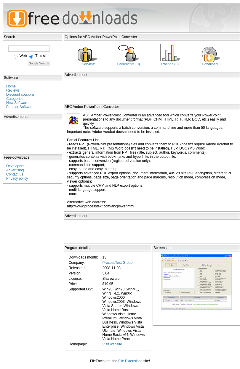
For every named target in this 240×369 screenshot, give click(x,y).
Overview (87, 64)
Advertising (15, 170)
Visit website (112, 344)
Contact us (14, 174)
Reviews (13, 90)
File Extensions (130, 361)
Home (11, 86)
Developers (15, 166)
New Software (17, 103)
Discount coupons (20, 94)
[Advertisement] (33, 136)
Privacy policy (17, 178)
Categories (14, 99)
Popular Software (19, 107)
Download (209, 64)
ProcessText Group (117, 263)
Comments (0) (128, 64)
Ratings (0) (170, 64)
